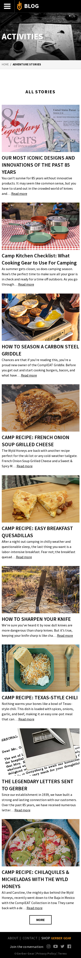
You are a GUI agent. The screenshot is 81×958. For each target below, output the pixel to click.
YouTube (55, 946)
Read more (19, 193)
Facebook (69, 946)
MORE (40, 920)
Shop (56, 938)
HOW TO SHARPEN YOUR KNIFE (36, 619)
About (13, 938)
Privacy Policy (46, 953)
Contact (30, 938)
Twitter (62, 946)
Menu (7, 6)
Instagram (49, 946)
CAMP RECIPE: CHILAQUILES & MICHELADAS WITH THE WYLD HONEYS (35, 879)
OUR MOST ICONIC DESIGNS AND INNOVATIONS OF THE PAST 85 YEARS (38, 164)
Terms (62, 953)
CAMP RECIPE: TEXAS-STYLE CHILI (40, 697)
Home (5, 64)
